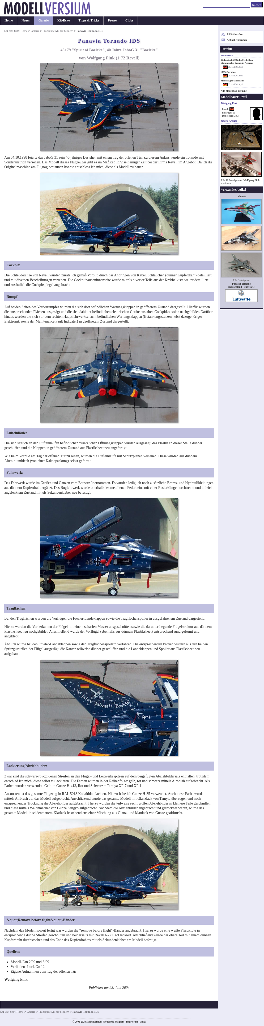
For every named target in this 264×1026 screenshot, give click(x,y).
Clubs (129, 20)
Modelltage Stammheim (232, 80)
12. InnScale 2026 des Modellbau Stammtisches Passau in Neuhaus (237, 61)
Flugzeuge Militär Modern (57, 30)
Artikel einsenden (237, 39)
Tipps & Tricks (88, 20)
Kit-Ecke (63, 20)
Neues (26, 20)
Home (9, 20)
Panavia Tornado (241, 283)
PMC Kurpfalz (228, 72)
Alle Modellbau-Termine (234, 91)
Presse (112, 20)
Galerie (44, 20)
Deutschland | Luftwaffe (241, 286)
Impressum (132, 1021)
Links (143, 1021)
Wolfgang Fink (252, 180)
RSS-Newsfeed (235, 34)
